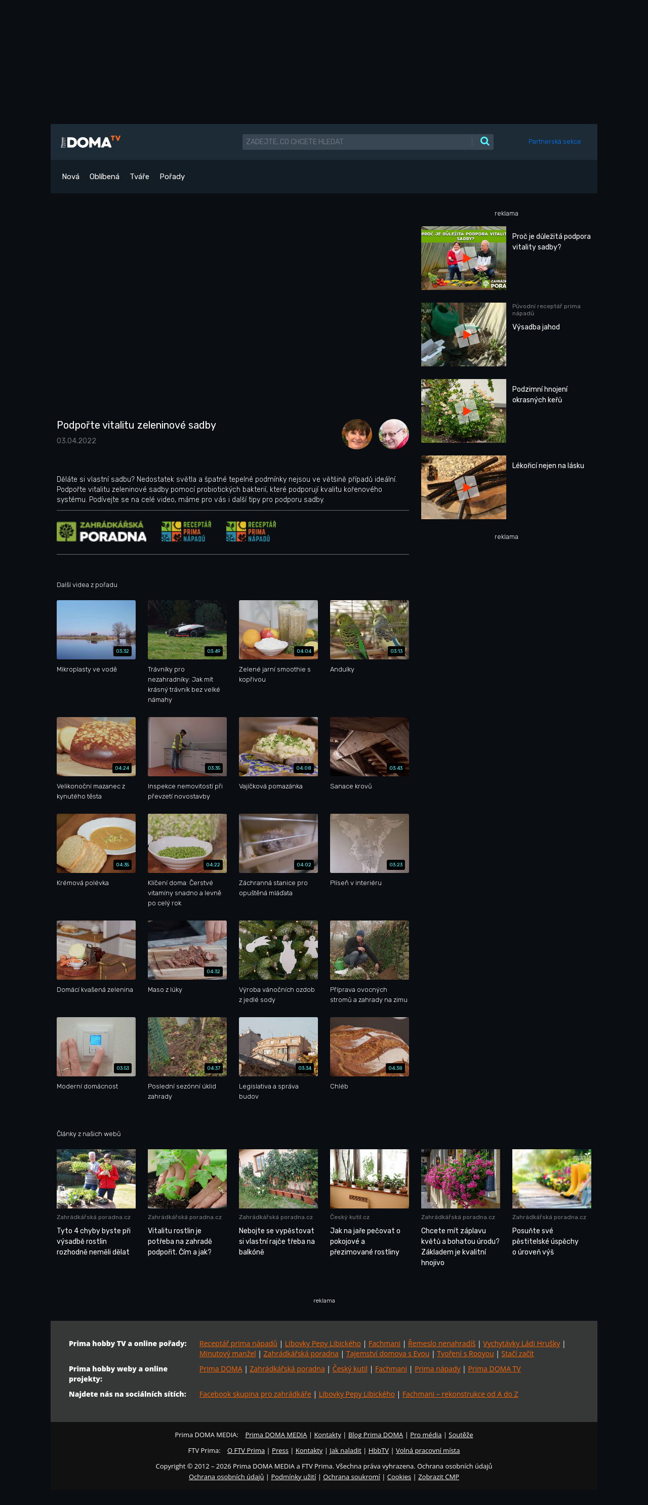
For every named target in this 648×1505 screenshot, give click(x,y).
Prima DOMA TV (494, 1368)
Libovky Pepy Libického (323, 1343)
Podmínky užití (293, 1476)
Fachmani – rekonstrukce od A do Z (460, 1394)
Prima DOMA (220, 1368)
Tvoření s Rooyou (465, 1353)
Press (280, 1450)
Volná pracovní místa (428, 1450)
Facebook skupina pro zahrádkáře (255, 1394)
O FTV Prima (246, 1450)
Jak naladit (345, 1450)
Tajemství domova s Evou (388, 1353)
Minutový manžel (227, 1353)
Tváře (139, 176)
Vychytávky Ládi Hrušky (521, 1343)
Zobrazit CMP (438, 1476)
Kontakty (327, 1434)
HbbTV (379, 1450)
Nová (70, 176)
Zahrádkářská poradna (301, 1353)
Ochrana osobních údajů (226, 1476)
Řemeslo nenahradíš (441, 1343)
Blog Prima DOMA (375, 1434)
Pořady (172, 176)
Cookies (399, 1476)
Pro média (425, 1434)
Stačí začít (518, 1353)
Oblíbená (104, 176)
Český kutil (350, 1368)
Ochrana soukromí (351, 1476)
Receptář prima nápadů (238, 1343)
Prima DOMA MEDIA (276, 1434)
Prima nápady (437, 1368)
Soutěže (461, 1434)
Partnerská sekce (555, 141)
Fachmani (384, 1343)
